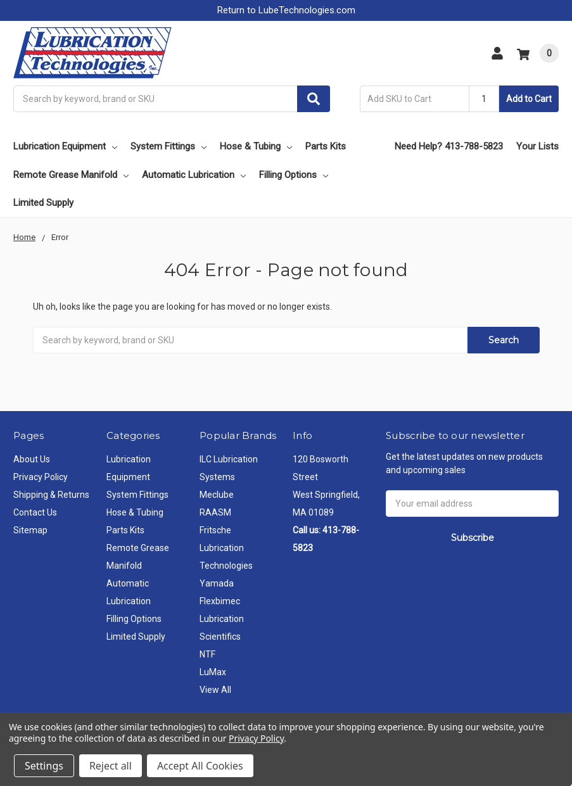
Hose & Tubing (256, 146)
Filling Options (293, 175)
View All (215, 690)
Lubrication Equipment (65, 146)
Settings (44, 766)
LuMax (213, 672)
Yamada (217, 583)
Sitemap (30, 530)
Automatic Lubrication (194, 175)
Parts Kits (325, 146)
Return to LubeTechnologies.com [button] (286, 10)
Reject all (110, 766)
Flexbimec (220, 601)
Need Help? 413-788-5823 (449, 146)
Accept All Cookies (200, 766)
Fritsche (215, 530)
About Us (31, 459)
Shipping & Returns (51, 495)
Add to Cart (529, 99)
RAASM (215, 512)
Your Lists (537, 146)
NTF (207, 654)
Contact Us (35, 512)
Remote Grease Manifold (71, 175)
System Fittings (168, 146)
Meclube (217, 495)
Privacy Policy (40, 477)
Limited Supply (43, 202)
